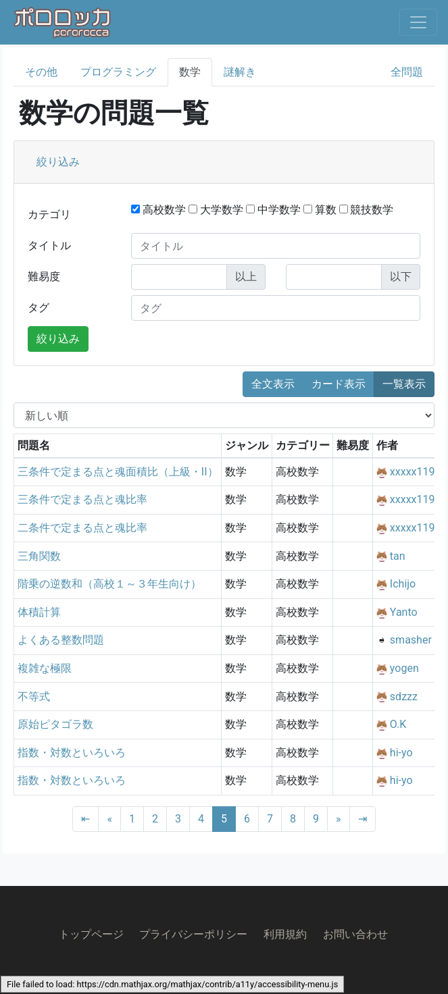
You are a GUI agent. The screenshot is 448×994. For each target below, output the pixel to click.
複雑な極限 (45, 668)
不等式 (34, 696)
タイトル (49, 245)
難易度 (44, 276)
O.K (398, 724)
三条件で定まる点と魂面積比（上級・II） (118, 471)
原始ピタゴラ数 (55, 724)
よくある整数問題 (61, 639)
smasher (411, 639)
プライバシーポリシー (193, 934)
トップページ (91, 934)
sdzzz (404, 696)
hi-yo (401, 752)
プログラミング (118, 72)
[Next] (338, 819)
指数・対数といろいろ (72, 752)
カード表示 (339, 383)
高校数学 (158, 209)
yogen (404, 668)
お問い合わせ (355, 934)
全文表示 (273, 383)
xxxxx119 (412, 471)
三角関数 (39, 556)
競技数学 (366, 209)
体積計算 (39, 612)
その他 (41, 72)
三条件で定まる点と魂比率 (82, 499)
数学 (190, 72)
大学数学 (216, 209)
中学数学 (273, 209)
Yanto (404, 612)
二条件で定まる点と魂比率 (82, 527)
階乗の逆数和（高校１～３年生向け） (109, 583)
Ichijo (403, 583)
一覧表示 (404, 383)
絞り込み (58, 161)
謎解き (240, 72)
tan (397, 556)
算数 (320, 209)
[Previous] (109, 819)
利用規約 (285, 934)
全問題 (407, 72)
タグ (38, 307)
